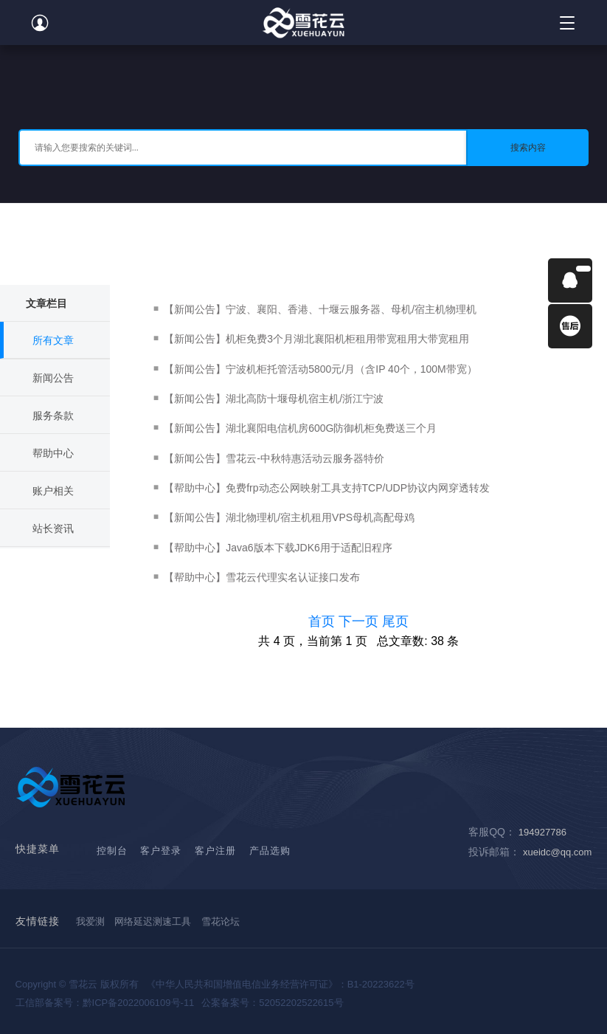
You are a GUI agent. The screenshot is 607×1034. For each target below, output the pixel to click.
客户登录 (160, 850)
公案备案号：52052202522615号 (272, 1002)
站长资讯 (53, 528)
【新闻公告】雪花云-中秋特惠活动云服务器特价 (274, 458)
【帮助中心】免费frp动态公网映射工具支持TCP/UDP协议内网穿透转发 (327, 488)
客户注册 (215, 850)
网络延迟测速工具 (152, 921)
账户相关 (53, 491)
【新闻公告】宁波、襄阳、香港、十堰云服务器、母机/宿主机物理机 (320, 309)
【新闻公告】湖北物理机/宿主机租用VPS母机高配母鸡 (289, 517)
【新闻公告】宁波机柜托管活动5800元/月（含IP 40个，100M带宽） (320, 369)
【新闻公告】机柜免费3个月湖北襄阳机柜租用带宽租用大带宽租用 (316, 339)
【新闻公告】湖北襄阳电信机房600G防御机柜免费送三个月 (300, 428)
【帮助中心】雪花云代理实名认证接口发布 (262, 577)
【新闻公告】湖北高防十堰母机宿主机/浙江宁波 (274, 398)
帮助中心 (53, 453)
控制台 (112, 850)
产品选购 (270, 850)
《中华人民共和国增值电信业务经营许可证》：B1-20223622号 (280, 984)
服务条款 (53, 415)
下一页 (360, 621)
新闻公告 (53, 378)
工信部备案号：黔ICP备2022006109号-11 (105, 1002)
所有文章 (53, 340)
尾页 (395, 621)
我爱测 (90, 921)
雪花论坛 (220, 921)
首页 (323, 621)
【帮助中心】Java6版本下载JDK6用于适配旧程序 (278, 548)
